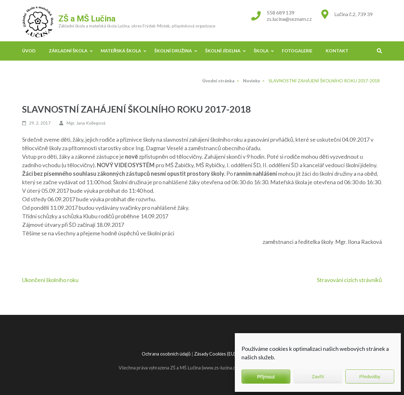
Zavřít (318, 376)
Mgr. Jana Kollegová (86, 123)
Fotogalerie (297, 50)
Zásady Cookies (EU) (214, 354)
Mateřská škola (121, 50)
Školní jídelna (223, 50)
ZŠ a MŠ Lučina (87, 18)
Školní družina (173, 50)
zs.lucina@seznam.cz (289, 19)
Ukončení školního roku (50, 279)
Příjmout (266, 376)
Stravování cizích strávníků (349, 279)
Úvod (29, 50)
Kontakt (337, 50)
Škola (261, 50)
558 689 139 (280, 12)
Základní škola (68, 50)
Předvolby (369, 376)
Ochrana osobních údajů (166, 354)
